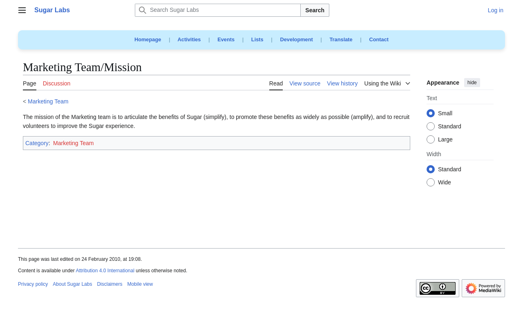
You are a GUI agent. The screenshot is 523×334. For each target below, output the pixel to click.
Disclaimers (109, 284)
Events (226, 39)
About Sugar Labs (72, 284)
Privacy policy (33, 284)
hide (472, 82)
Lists (257, 39)
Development (296, 39)
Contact (379, 39)
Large (445, 140)
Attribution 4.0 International (105, 270)
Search (314, 10)
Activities (189, 39)
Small (445, 113)
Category (37, 143)
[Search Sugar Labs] (218, 10)
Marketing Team (48, 101)
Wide (444, 182)
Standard (449, 126)
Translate (341, 39)
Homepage (147, 39)
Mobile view (140, 284)
